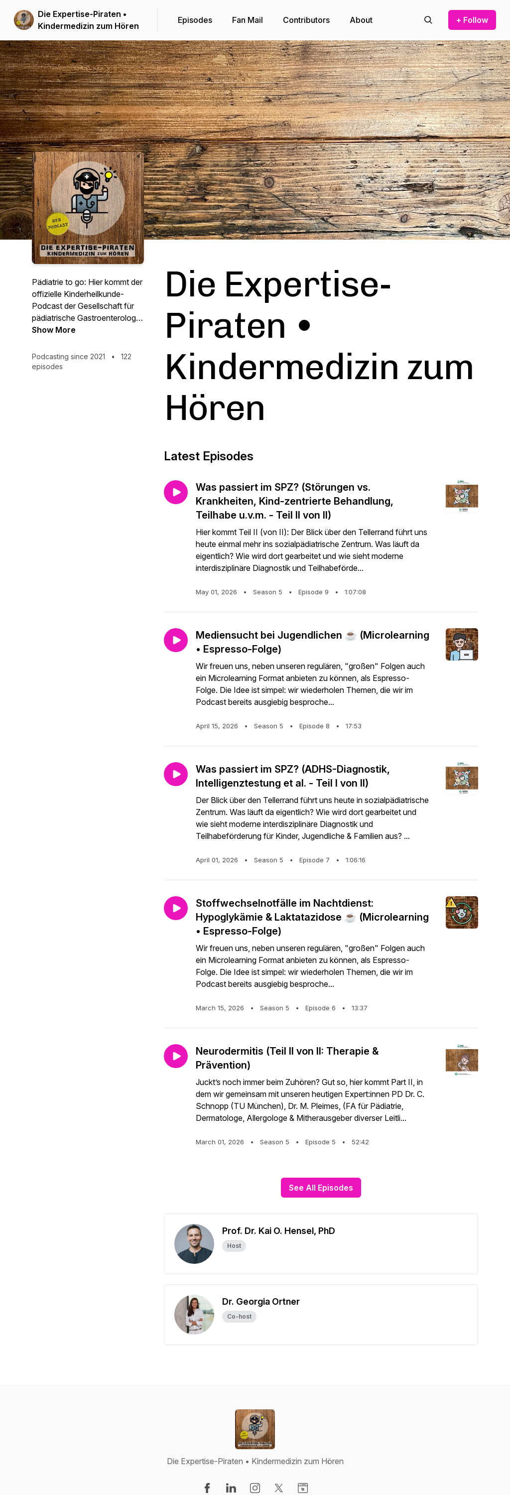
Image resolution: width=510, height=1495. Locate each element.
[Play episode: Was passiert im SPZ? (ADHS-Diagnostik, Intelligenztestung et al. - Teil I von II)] (176, 774)
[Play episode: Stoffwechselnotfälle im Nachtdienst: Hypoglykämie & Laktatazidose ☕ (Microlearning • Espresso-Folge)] (176, 908)
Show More (54, 330)
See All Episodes (321, 1188)
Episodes (195, 20)
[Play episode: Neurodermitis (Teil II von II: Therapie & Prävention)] (176, 1056)
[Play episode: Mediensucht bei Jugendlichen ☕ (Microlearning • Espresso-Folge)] (176, 640)
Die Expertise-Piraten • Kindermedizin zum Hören (88, 20)
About (361, 20)
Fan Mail (247, 20)
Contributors (306, 20)
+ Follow (472, 20)
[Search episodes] (428, 20)
